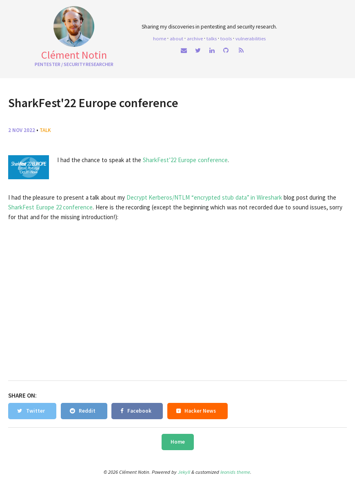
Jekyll (184, 472)
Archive (195, 38)
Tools (226, 38)
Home (178, 441)
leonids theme (235, 472)
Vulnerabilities (250, 38)
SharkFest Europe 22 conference (50, 207)
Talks (211, 38)
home (159, 38)
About (176, 38)
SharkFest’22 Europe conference (185, 160)
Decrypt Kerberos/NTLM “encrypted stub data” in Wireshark (204, 197)
